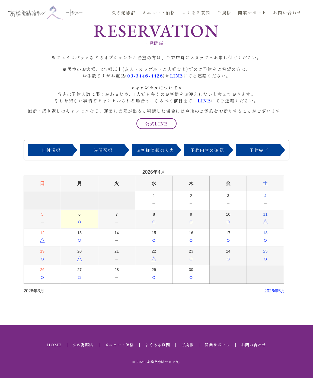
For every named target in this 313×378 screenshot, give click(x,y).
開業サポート (252, 12)
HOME (54, 345)
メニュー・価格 (158, 12)
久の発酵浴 (123, 12)
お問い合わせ (287, 12)
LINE (176, 75)
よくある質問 (196, 12)
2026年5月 (274, 291)
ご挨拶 (224, 12)
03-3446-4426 (145, 75)
